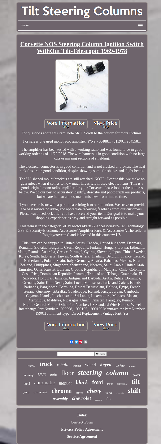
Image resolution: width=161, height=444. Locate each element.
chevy (94, 390)
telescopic (122, 383)
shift (134, 390)
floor (67, 373)
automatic (44, 382)
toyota (31, 365)
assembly (60, 398)
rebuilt (63, 364)
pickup (120, 365)
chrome (61, 390)
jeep (26, 392)
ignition (77, 365)
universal (40, 392)
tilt (136, 381)
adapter (132, 366)
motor (79, 392)
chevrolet (81, 398)
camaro (98, 400)
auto (53, 374)
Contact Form (82, 422)
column (117, 373)
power (136, 375)
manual (65, 383)
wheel (90, 364)
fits (108, 399)
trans (110, 383)
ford (97, 382)
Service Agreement (82, 436)
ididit (42, 374)
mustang (28, 375)
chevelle (120, 393)
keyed (106, 364)
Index (82, 415)
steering (90, 372)
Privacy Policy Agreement (82, 429)
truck (46, 364)
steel (27, 383)
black (82, 382)
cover (108, 392)
